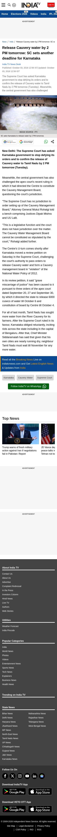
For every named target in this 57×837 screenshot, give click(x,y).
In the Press (7, 590)
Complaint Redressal (11, 586)
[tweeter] (12, 776)
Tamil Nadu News (10, 738)
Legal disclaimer (26, 826)
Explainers (7, 676)
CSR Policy (21, 829)
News (4, 42)
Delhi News (7, 717)
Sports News (8, 668)
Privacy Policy (43, 826)
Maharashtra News (37, 713)
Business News (9, 680)
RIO (31, 829)
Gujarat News (8, 751)
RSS (39, 829)
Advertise (6, 582)
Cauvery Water (25, 377)
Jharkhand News (9, 726)
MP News (6, 730)
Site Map (11, 826)
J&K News (7, 755)
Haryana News (9, 722)
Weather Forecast (10, 626)
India (43, 14)
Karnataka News (9, 759)
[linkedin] (34, 776)
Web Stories (7, 611)
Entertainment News (11, 663)
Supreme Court (44, 377)
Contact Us (7, 574)
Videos (34, 14)
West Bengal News (37, 726)
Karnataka (9, 377)
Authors (5, 607)
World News (7, 651)
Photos (5, 655)
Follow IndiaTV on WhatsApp (28, 386)
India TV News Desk (11, 64)
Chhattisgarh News (11, 746)
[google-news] (42, 776)
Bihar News (7, 713)
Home (4, 14)
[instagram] (20, 776)
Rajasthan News (35, 717)
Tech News (7, 672)
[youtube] (27, 776)
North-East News (10, 734)
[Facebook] (5, 776)
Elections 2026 (19, 14)
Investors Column (10, 594)
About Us (6, 578)
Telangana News (36, 722)
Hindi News (7, 598)
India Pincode (8, 630)
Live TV (5, 603)
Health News (8, 684)
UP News (6, 742)
